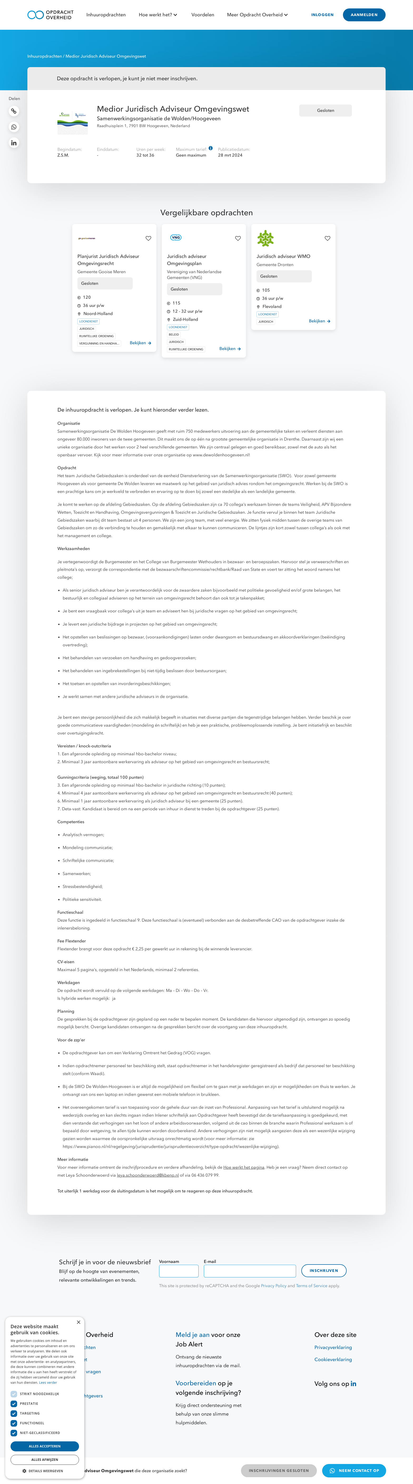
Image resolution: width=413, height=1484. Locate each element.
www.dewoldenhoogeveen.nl (221, 455)
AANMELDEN (364, 14)
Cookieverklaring (333, 1359)
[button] (45, 1470)
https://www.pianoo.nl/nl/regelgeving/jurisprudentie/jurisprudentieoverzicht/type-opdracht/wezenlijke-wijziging (170, 1147)
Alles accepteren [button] (45, 1446)
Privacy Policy (274, 1286)
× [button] (78, 1323)
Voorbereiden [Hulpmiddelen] (196, 1383)
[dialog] (44, 1398)
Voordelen (202, 15)
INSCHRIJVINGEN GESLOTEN (279, 1470)
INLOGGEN (322, 14)
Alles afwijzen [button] (44, 1459)
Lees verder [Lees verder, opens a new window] (48, 1382)
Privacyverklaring (333, 1347)
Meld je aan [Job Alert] (193, 1335)
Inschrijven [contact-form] (324, 1270)
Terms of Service (311, 1286)
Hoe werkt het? (159, 15)
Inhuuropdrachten (106, 15)
